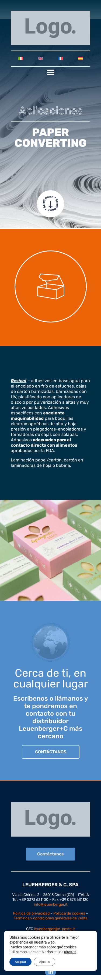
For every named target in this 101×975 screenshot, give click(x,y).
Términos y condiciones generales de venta (51, 918)
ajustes (70, 952)
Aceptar (20, 962)
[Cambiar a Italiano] (21, 58)
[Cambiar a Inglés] (41, 58)
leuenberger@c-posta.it (54, 929)
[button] (50, 72)
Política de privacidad (31, 913)
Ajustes (44, 962)
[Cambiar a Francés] (61, 58)
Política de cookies (69, 913)
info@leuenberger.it (50, 904)
